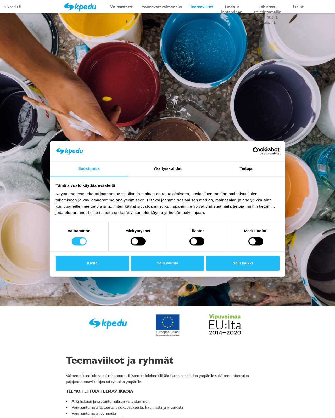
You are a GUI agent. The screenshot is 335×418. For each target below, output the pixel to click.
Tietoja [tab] (246, 168)
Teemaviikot (201, 6)
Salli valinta (167, 263)
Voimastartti (122, 6)
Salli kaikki (243, 263)
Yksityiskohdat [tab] (167, 168)
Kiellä (92, 263)
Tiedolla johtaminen (231, 8)
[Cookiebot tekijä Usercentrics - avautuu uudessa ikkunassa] (257, 151)
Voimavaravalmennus (162, 6)
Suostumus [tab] (89, 168)
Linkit (298, 6)
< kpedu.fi (12, 6)
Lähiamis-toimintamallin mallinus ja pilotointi (267, 8)
